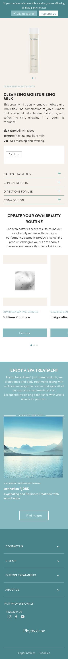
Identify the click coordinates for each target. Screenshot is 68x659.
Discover (24, 333)
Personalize (48, 13)
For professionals (19, 603)
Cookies (45, 653)
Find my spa (34, 515)
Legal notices (26, 653)
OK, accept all (24, 13)
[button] (31, 345)
